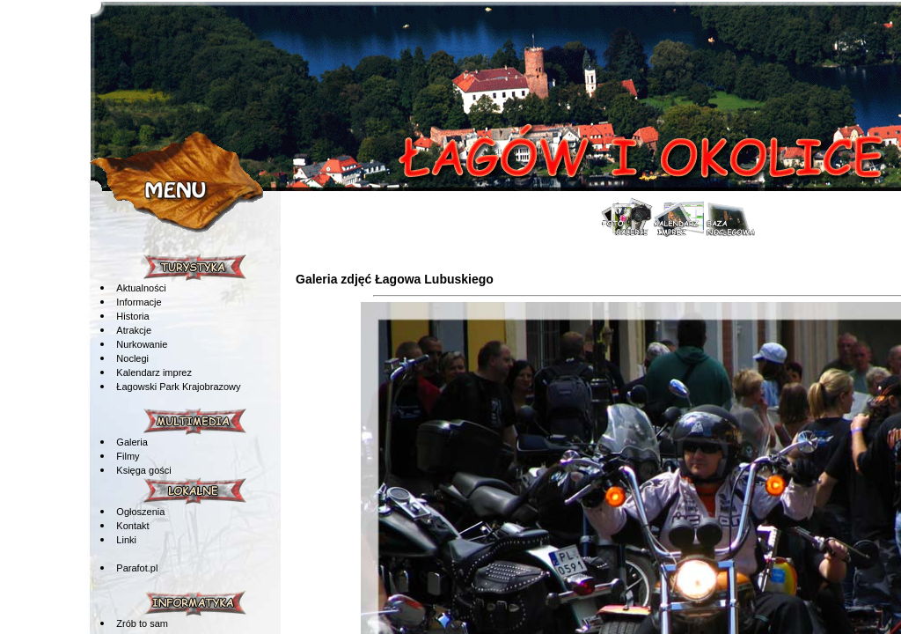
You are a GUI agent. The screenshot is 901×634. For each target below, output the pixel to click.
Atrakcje (133, 330)
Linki (126, 539)
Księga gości (143, 470)
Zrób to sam (142, 623)
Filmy (127, 456)
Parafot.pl (136, 568)
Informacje (138, 302)
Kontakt (132, 525)
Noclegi (132, 358)
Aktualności (140, 288)
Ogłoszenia (140, 511)
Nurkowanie (141, 344)
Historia (132, 316)
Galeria (131, 442)
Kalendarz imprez (154, 372)
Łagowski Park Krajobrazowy (178, 386)
